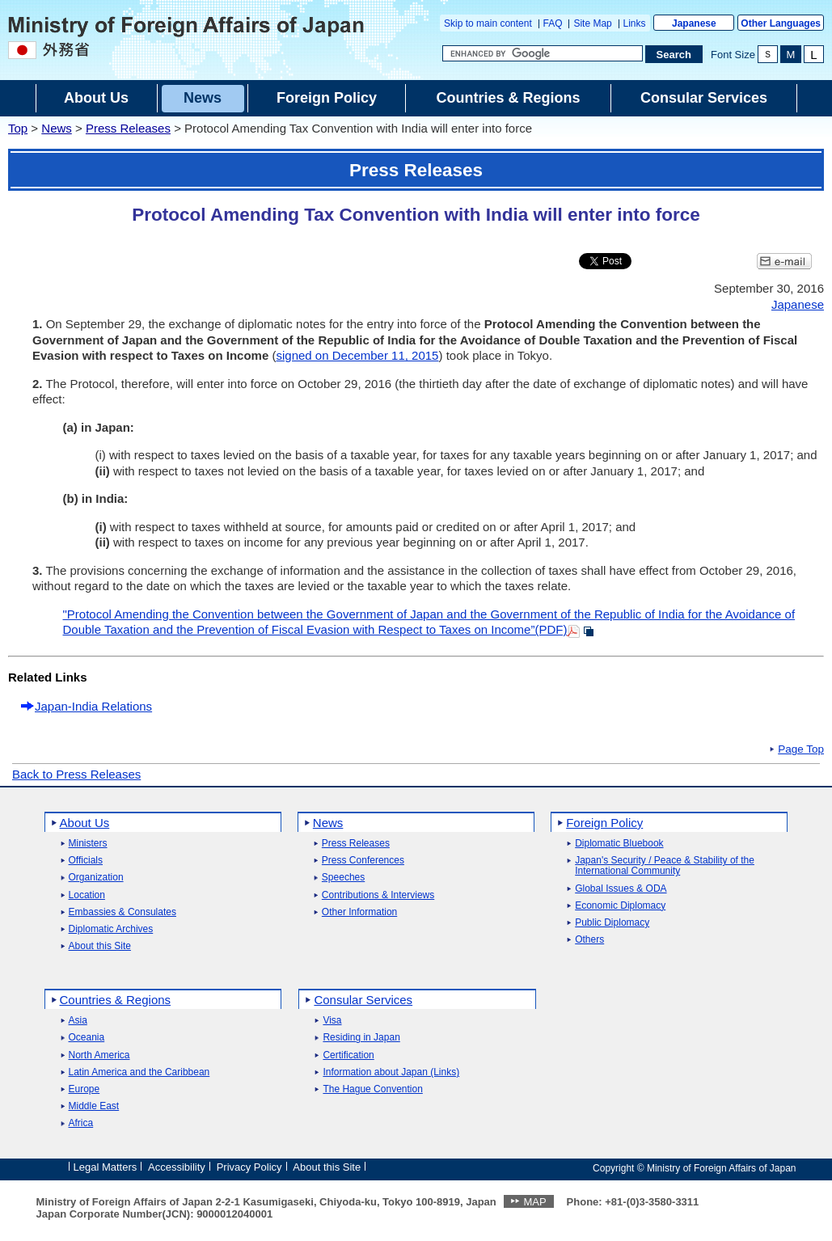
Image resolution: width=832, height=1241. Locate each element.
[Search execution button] (674, 54)
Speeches (343, 877)
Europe (84, 1089)
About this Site (100, 946)
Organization (96, 877)
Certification (348, 1055)
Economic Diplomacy (620, 906)
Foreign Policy (604, 822)
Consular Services (363, 1000)
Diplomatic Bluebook (619, 843)
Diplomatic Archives (111, 929)
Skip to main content (488, 23)
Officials (86, 860)
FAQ (553, 23)
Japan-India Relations (93, 706)
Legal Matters (105, 1167)
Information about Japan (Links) (391, 1072)
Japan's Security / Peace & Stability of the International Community (664, 865)
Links (634, 23)
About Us (85, 822)
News (56, 128)
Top (17, 128)
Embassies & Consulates (122, 912)
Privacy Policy (249, 1167)
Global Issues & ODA (620, 889)
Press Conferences (363, 860)
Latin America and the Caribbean (139, 1072)
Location (87, 895)
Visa (332, 1020)
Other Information (359, 912)
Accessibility (176, 1167)
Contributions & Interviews (378, 895)
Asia (78, 1020)
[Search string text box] (542, 53)
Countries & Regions (115, 1000)
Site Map (592, 23)
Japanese (694, 23)
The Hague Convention (372, 1089)
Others (589, 940)
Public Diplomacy (612, 923)
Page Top (801, 749)
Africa (81, 1123)
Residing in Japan (361, 1037)
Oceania (87, 1037)
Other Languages (781, 23)
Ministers (88, 843)
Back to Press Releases (76, 774)
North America (99, 1055)
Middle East (94, 1106)
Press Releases (128, 128)
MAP (534, 1202)
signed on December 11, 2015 (357, 355)
